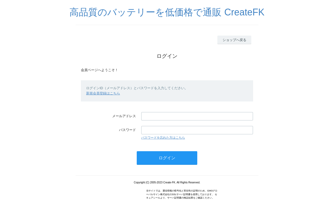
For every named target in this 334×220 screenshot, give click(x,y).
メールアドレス (124, 116)
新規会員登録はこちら (103, 93)
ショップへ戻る (234, 40)
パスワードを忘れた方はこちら (163, 137)
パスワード (127, 130)
